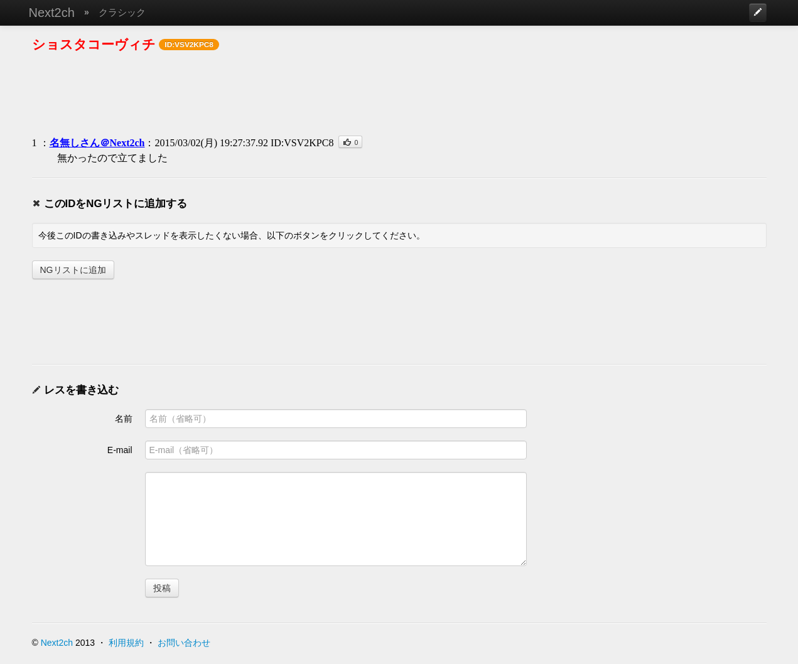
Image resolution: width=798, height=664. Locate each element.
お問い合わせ (184, 643)
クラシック (122, 12)
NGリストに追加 (73, 270)
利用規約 (126, 643)
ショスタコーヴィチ (94, 44)
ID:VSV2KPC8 (302, 142)
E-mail (119, 450)
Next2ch (52, 12)
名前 (123, 419)
